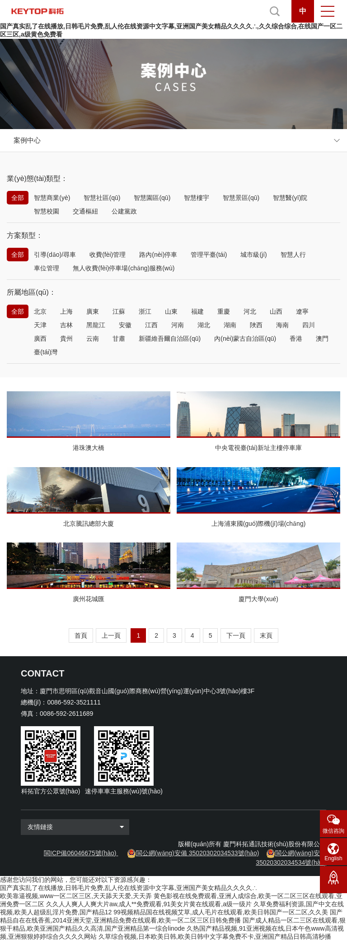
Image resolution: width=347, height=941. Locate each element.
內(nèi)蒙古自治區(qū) (245, 338)
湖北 (203, 325)
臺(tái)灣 (45, 352)
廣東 (92, 311)
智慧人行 (293, 254)
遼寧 (302, 311)
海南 (282, 325)
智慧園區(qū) (152, 197)
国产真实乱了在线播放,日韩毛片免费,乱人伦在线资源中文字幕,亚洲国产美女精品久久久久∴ (128, 887)
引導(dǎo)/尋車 (55, 254)
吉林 (66, 325)
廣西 (40, 338)
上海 (66, 311)
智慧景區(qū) (241, 197)
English (333, 858)
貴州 (66, 338)
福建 (197, 311)
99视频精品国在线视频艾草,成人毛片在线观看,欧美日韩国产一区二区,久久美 (220, 912)
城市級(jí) (253, 254)
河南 (177, 325)
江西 (151, 325)
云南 (92, 338)
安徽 (125, 325)
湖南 (230, 325)
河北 (250, 311)
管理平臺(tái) (209, 254)
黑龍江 (95, 325)
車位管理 (46, 268)
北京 (40, 311)
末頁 (266, 635)
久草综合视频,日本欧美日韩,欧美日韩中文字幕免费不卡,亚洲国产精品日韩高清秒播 (215, 936)
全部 (17, 197)
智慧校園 (46, 211)
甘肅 (119, 338)
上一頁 (111, 635)
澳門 (322, 338)
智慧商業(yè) (52, 197)
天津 (40, 325)
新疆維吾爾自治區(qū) (170, 338)
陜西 (256, 325)
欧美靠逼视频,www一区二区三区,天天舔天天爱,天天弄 (76, 895)
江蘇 (119, 311)
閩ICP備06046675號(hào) (80, 853)
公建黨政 (124, 211)
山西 (276, 311)
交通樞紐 (85, 211)
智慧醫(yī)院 (290, 197)
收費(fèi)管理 (107, 254)
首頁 (81, 635)
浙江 (145, 311)
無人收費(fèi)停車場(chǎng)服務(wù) (123, 268)
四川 (308, 325)
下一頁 (235, 635)
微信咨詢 (333, 831)
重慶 (223, 311)
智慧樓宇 (196, 197)
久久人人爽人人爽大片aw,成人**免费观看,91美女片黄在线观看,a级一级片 (149, 904)
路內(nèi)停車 (158, 254)
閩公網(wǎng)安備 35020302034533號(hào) (197, 853)
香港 (296, 338)
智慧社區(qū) (102, 197)
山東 (171, 311)
